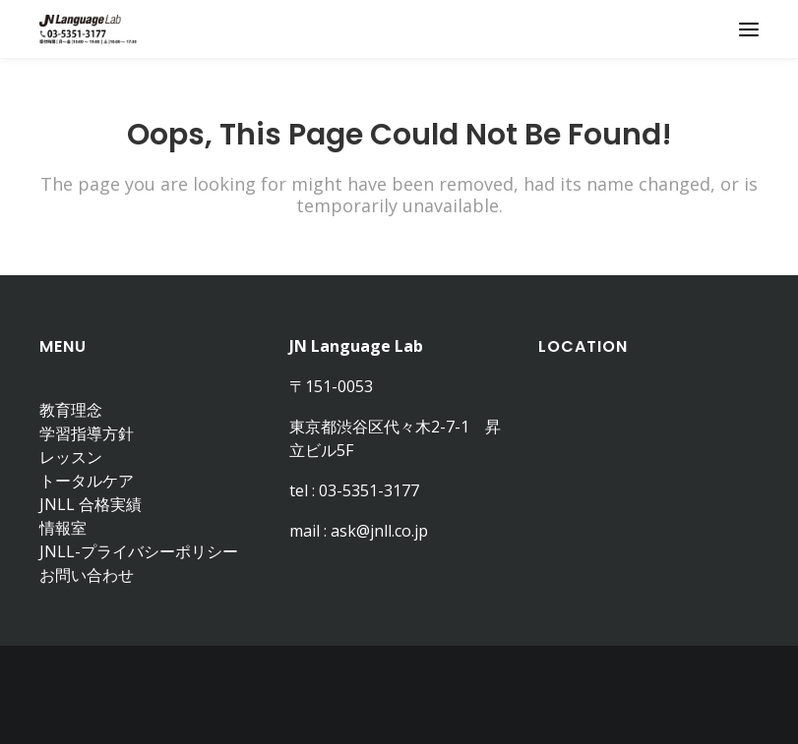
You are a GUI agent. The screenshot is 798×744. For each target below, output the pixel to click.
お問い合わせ (86, 575)
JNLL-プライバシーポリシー (138, 551)
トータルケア (86, 480)
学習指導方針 (86, 433)
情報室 (63, 528)
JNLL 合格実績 (90, 504)
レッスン (70, 457)
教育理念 (70, 410)
